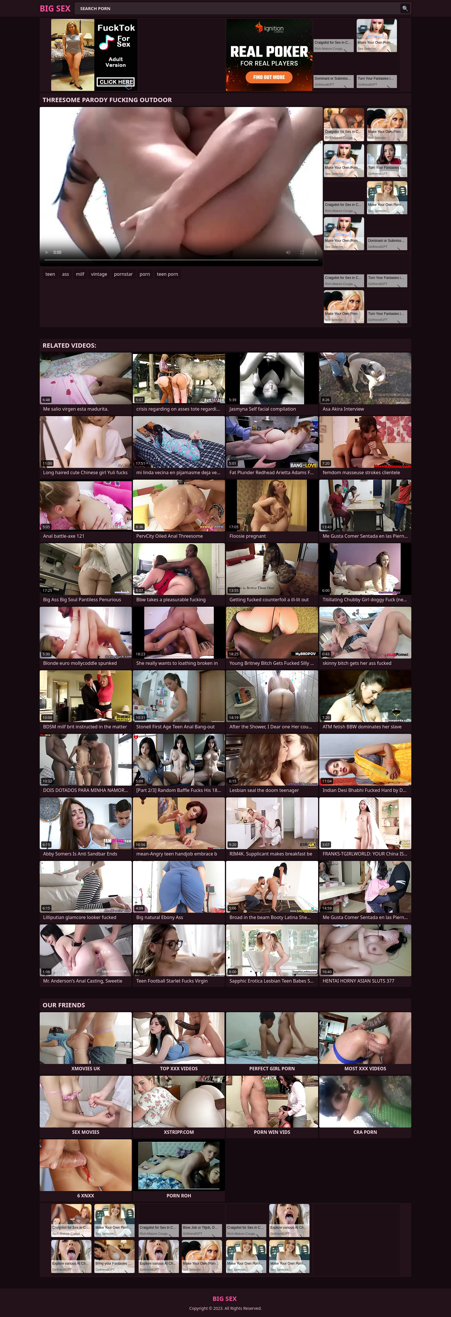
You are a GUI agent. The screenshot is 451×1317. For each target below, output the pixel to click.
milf (80, 274)
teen (50, 274)
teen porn (167, 274)
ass (65, 274)
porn (145, 274)
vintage (99, 274)
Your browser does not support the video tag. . (181, 186)
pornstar (123, 274)
